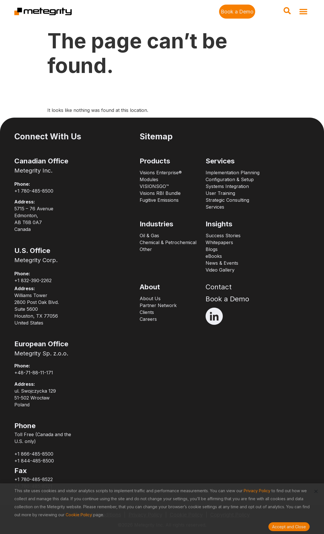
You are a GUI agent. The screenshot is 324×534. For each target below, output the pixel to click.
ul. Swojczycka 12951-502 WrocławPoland (35, 398)
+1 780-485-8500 (33, 191)
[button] (303, 11)
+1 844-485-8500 (34, 461)
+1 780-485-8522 (33, 479)
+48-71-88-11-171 (33, 372)
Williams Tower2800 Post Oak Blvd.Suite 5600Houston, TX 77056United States (36, 309)
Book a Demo (227, 299)
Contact (219, 287)
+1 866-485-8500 (33, 454)
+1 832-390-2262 (33, 280)
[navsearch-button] (287, 12)
